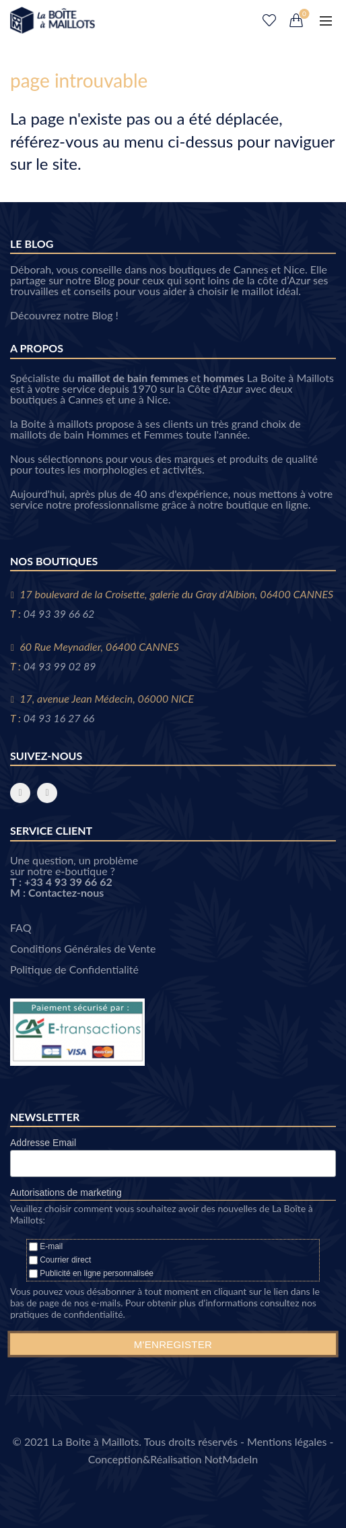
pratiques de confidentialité (66, 1314)
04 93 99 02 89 (60, 666)
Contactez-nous (66, 892)
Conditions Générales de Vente (83, 948)
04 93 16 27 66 (59, 717)
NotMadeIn (231, 1459)
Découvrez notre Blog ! (64, 315)
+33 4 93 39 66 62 (68, 881)
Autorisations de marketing (66, 1192)
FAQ (20, 927)
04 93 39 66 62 (59, 613)
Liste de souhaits (269, 20)
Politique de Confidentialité (74, 969)
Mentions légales (286, 1441)
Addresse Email (43, 1142)
